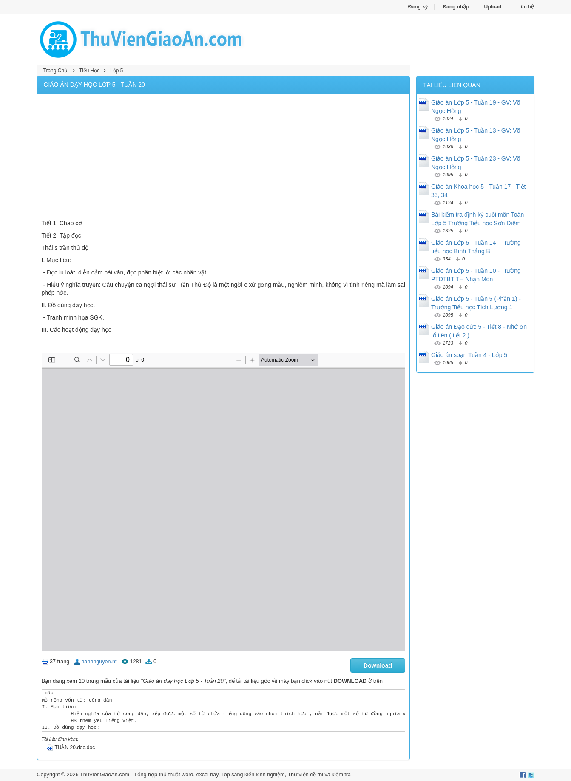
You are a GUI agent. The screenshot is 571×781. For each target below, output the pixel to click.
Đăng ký (418, 7)
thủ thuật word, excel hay (189, 775)
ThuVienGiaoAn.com (104, 775)
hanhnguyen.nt (98, 662)
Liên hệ (525, 7)
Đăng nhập (456, 7)
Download (378, 665)
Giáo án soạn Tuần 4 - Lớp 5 (469, 354)
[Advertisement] (224, 157)
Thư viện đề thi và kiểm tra (319, 775)
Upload (493, 7)
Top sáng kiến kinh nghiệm (252, 775)
